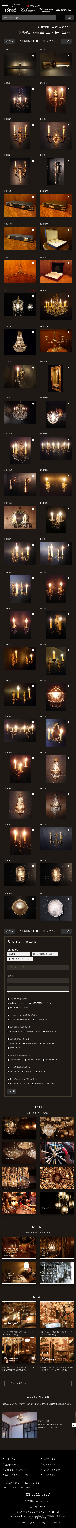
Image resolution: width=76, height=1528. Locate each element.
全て (69, 27)
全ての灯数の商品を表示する (19, 1067)
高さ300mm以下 (14, 1060)
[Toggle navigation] (5, 5)
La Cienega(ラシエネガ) (17, 1008)
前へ (9, 41)
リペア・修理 (49, 1459)
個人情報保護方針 (38, 1518)
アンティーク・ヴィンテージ (19, 1020)
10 (53, 27)
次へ (66, 41)
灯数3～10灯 (28, 1072)
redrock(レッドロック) (16, 1003)
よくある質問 (49, 1475)
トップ (9, 1383)
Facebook (28, 1516)
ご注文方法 (10, 1459)
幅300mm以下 (13, 1043)
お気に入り (33, 6)
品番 (42, 32)
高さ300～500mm (32, 1060)
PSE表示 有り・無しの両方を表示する (22, 1079)
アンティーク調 (40, 1020)
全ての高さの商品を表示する (19, 1055)
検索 (69, 18)
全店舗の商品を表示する (17, 999)
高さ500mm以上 (50, 1060)
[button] (74, 1425)
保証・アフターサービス (16, 1475)
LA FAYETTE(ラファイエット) (41, 1003)
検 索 (12, 1091)
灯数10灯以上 (42, 1072)
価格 (48, 32)
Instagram (15, 1516)
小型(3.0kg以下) (14, 1031)
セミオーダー (49, 1464)
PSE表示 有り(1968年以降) (18, 1084)
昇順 (64, 32)
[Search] (29, 17)
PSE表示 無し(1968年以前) (43, 1084)
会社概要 (39, 1516)
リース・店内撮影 (51, 1470)
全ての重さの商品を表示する (19, 1027)
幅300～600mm (30, 1043)
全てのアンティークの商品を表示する (22, 1015)
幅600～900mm (47, 1043)
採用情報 (50, 1516)
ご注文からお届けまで (15, 1470)
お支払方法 (10, 1464)
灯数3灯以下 (13, 1072)
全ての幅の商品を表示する (18, 1039)
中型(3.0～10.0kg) (32, 1031)
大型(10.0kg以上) (50, 1031)
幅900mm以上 (13, 1048)
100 (64, 27)
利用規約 (61, 1516)
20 (56, 27)
